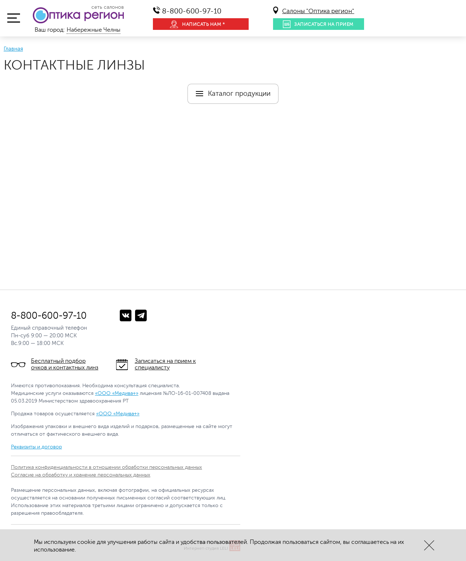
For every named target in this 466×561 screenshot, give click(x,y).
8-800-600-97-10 (191, 11)
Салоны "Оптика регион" (318, 11)
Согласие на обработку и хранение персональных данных (80, 475)
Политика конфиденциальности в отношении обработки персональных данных (106, 467)
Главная (13, 49)
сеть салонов (107, 7)
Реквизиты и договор (36, 447)
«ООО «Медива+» (116, 393)
